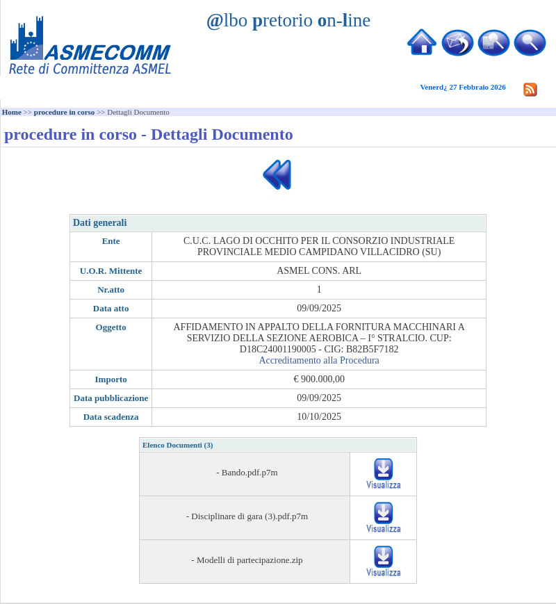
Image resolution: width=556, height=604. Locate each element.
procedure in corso (64, 112)
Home (12, 112)
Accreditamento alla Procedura (319, 360)
